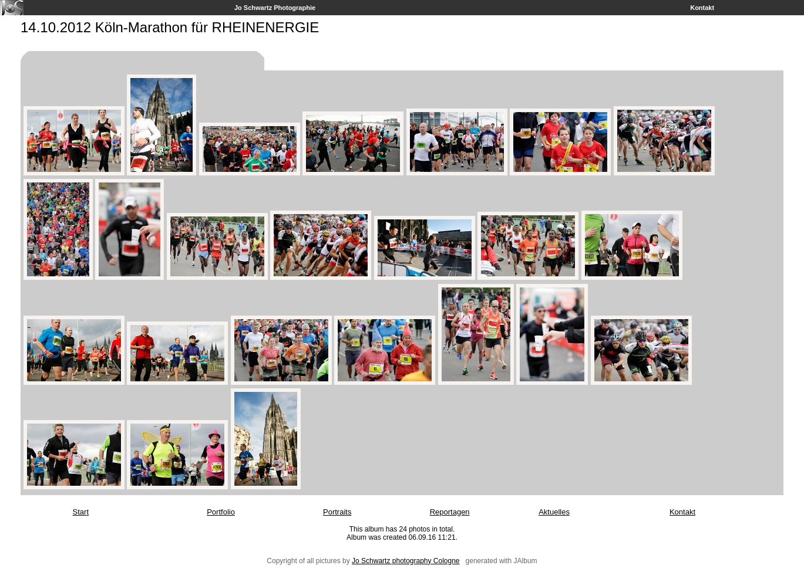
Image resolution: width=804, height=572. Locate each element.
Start (81, 511)
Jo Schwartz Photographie (275, 7)
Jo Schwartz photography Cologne (405, 561)
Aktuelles (554, 511)
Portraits (337, 511)
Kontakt (702, 7)
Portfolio (221, 511)
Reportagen (450, 511)
